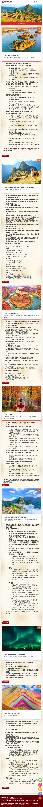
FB (40, 794)
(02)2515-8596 (34, 803)
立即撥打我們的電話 (40, 785)
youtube (40, 798)
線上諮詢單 (40, 789)
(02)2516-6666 (25, 803)
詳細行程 (5, 155)
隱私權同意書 (4, 803)
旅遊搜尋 (32, 2)
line (40, 780)
